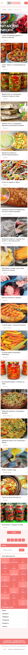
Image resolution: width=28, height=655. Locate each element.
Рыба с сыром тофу (9, 470)
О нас (4, 649)
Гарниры (5, 445)
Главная (4, 9)
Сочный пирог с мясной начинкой (14, 325)
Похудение (5, 620)
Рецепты (10, 9)
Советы (4, 626)
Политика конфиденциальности (16, 649)
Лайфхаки (5, 617)
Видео (4, 610)
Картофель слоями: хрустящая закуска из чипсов (13, 269)
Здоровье (5, 613)
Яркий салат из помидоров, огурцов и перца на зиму (11, 95)
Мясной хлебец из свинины (11, 297)
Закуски (5, 40)
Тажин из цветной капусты (11, 497)
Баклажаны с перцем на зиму (12, 525)
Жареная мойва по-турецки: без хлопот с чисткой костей (13, 240)
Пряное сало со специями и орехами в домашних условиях (13, 124)
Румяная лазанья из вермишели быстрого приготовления (13, 210)
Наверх (14, 532)
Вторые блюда (7, 214)
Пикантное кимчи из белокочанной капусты (10, 154)
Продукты (5, 623)
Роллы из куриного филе (11, 182)
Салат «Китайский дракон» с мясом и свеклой (12, 36)
